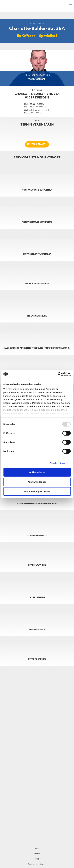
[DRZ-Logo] (6, 5)
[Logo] (68, 833)
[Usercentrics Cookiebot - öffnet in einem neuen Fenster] (58, 374)
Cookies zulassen (37, 472)
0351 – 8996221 (37, 113)
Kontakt (37, 854)
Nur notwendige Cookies (37, 491)
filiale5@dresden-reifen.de (39, 110)
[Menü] (70, 5)
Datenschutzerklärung (37, 864)
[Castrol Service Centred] (25, 832)
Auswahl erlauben (37, 482)
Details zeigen (57, 463)
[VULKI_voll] (39, 833)
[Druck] (54, 832)
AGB (37, 859)
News (37, 849)
